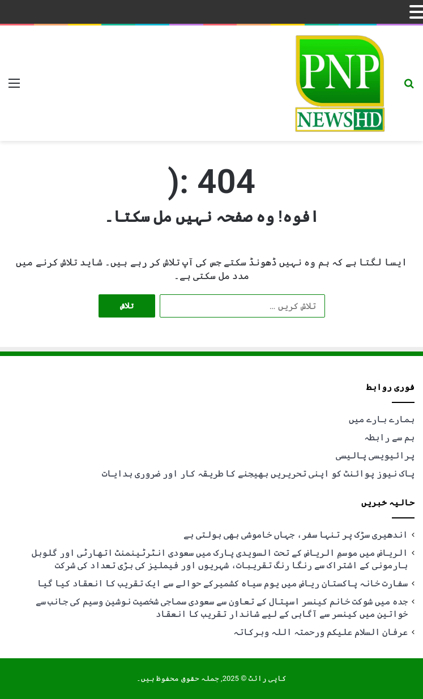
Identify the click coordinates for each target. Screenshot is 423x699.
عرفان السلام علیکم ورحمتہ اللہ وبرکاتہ (320, 632)
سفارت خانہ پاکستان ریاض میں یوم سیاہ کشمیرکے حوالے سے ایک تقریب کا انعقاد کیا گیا (222, 583)
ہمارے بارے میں (382, 419)
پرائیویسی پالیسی (375, 455)
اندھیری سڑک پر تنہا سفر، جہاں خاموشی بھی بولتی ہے (295, 534)
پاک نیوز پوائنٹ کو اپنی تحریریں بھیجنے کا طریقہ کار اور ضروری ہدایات (258, 473)
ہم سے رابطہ (389, 437)
